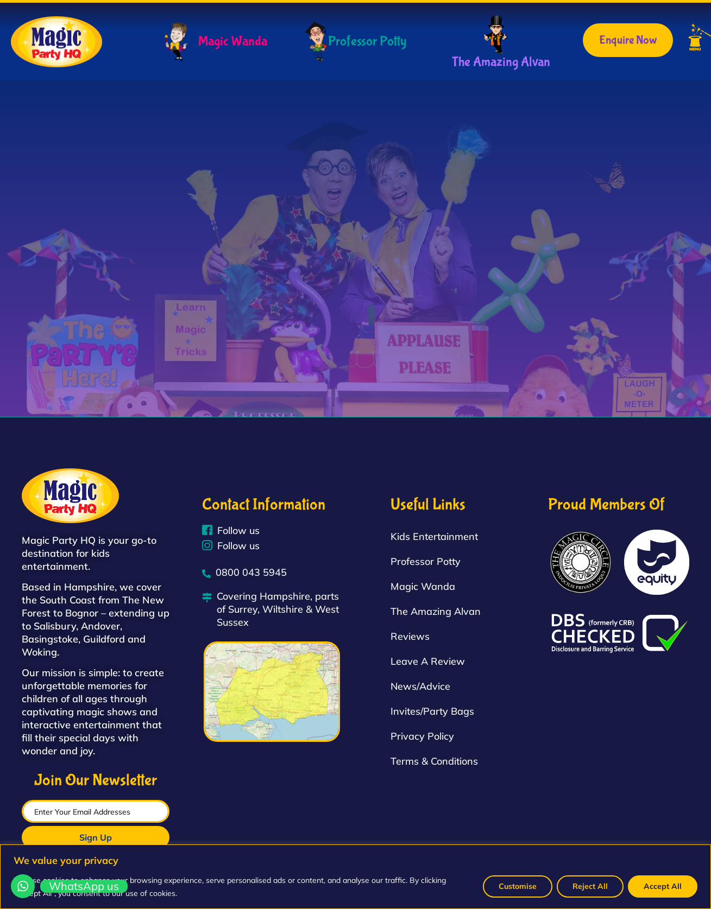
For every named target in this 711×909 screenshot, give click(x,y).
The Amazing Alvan (501, 62)
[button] (683, 39)
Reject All (590, 886)
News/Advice (420, 686)
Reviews (410, 636)
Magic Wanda (232, 41)
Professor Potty (367, 41)
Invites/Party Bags (432, 711)
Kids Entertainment (434, 536)
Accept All (663, 886)
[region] (355, 876)
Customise (518, 886)
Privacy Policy (422, 736)
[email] (95, 811)
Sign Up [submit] (95, 837)
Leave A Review (428, 661)
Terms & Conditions (434, 761)
